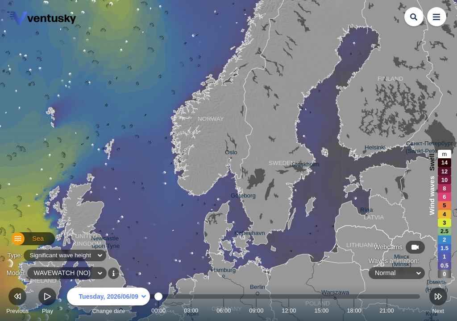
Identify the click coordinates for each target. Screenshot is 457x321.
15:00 (321, 310)
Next (438, 302)
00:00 (158, 310)
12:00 (289, 310)
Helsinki (375, 148)
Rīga (366, 210)
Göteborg (243, 196)
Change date (108, 302)
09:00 (256, 310)
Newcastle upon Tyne (105, 243)
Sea (22, 241)
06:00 (223, 310)
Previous (17, 302)
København (249, 234)
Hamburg (223, 271)
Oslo (231, 153)
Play (47, 302)
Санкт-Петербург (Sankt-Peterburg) (429, 148)
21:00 (386, 310)
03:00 (191, 310)
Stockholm (305, 165)
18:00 (354, 310)
